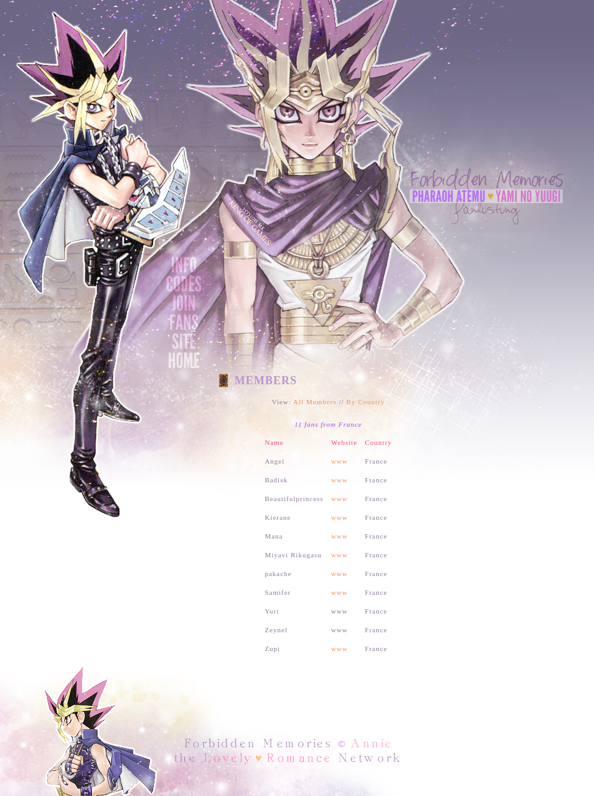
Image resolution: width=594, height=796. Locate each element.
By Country (365, 401)
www (339, 461)
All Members (314, 401)
